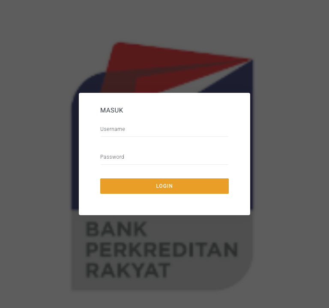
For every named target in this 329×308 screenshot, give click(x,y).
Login (164, 186)
